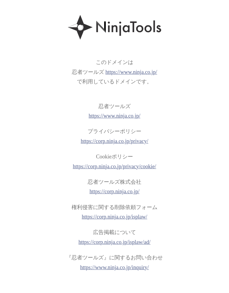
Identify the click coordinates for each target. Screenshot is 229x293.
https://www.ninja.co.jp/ (131, 72)
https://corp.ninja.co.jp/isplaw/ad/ (114, 242)
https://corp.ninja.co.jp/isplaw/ (114, 217)
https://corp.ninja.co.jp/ (114, 191)
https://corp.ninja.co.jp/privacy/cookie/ (114, 166)
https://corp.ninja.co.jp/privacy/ (114, 141)
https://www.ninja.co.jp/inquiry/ (114, 267)
